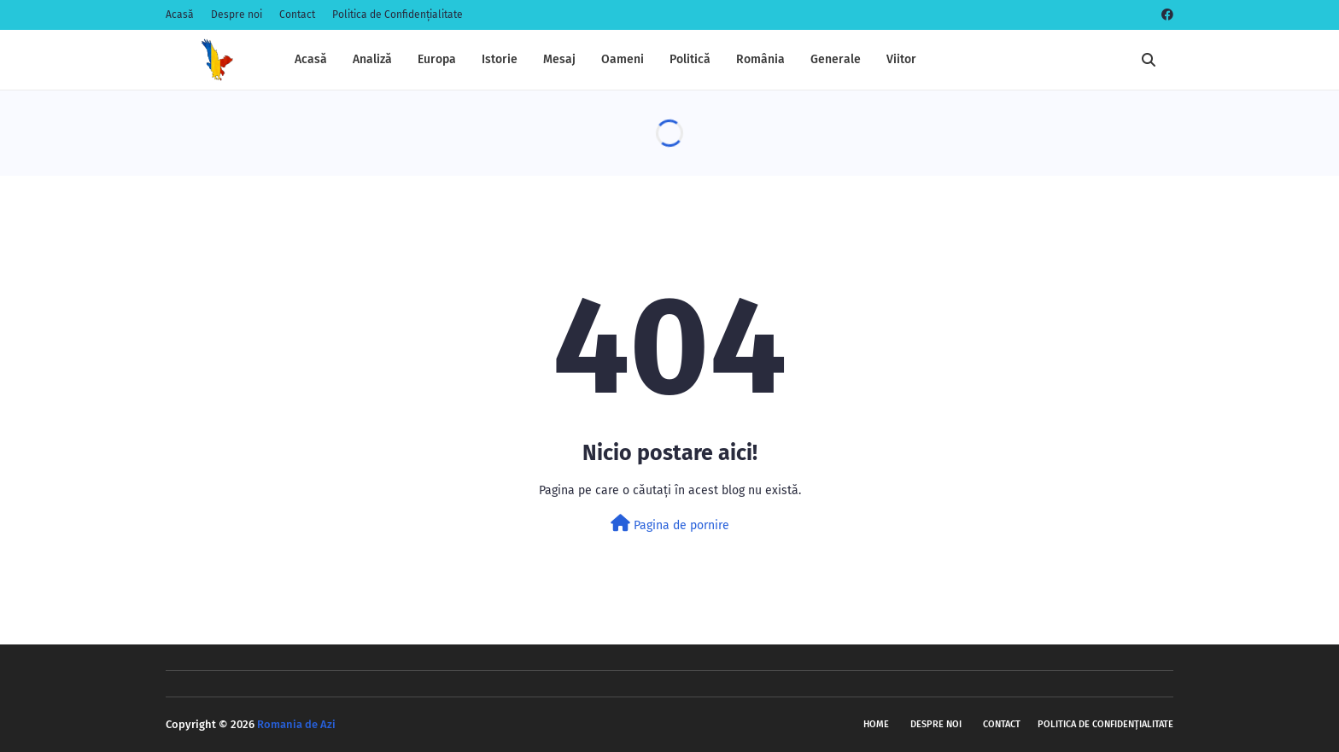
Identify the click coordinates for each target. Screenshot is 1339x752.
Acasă (180, 14)
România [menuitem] (760, 59)
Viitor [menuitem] (901, 59)
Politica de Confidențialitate (397, 14)
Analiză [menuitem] (372, 59)
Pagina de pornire (670, 524)
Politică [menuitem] (690, 59)
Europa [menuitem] (437, 59)
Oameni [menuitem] (622, 59)
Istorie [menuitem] (499, 59)
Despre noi (236, 14)
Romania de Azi (296, 724)
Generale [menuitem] (835, 59)
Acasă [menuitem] (311, 59)
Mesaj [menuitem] (559, 59)
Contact (297, 14)
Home (876, 724)
